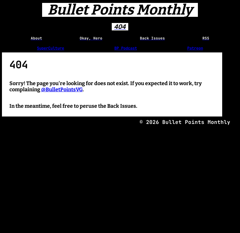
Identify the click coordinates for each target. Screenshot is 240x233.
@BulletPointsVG (62, 89)
